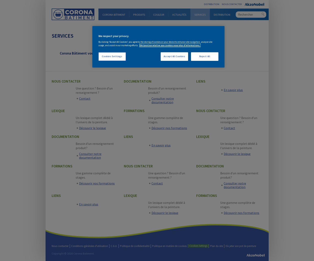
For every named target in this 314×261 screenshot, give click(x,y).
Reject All (204, 56)
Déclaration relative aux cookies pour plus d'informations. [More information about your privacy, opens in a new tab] (170, 45)
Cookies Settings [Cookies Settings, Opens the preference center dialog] (112, 56)
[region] (158, 47)
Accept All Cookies (174, 56)
